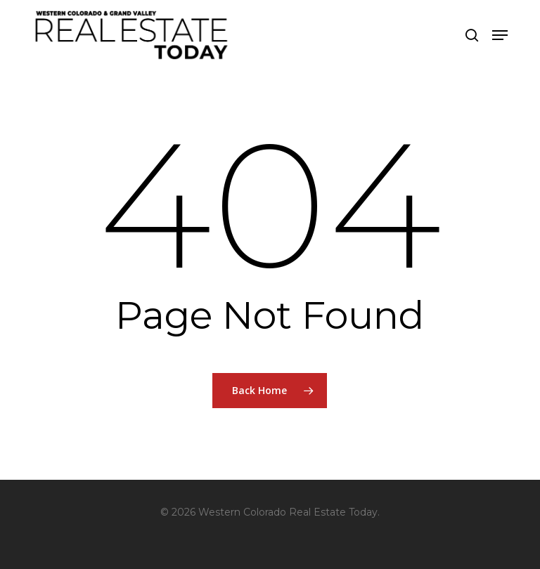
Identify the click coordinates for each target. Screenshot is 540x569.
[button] (500, 35)
